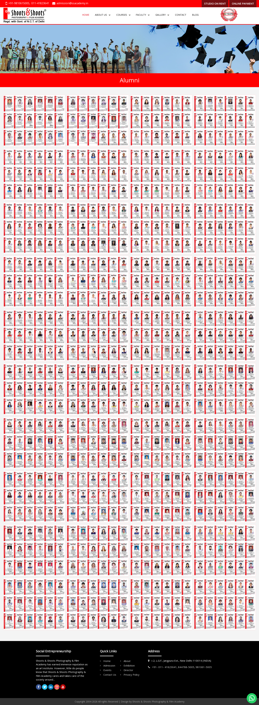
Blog (195, 14)
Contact (180, 14)
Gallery (160, 14)
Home (85, 14)
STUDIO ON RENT (215, 3)
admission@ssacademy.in (72, 3)
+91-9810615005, (19, 3)
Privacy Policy (131, 674)
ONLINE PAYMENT (243, 3)
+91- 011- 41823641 (164, 667)
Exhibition (129, 665)
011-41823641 (40, 3)
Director (128, 670)
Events (107, 670)
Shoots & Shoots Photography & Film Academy (158, 701)
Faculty (141, 14)
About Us (101, 14)
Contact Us (109, 674)
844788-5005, (186, 667)
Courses (121, 14)
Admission (109, 665)
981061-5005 (204, 667)
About (127, 661)
